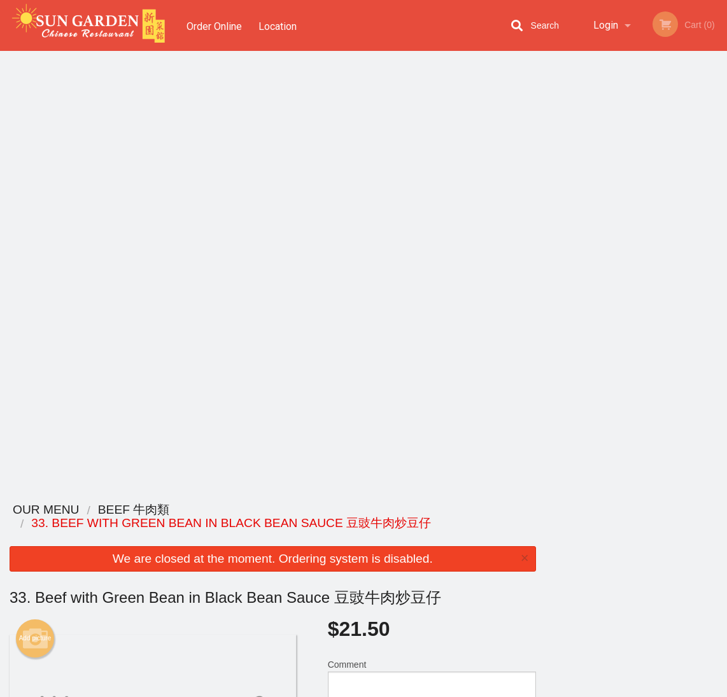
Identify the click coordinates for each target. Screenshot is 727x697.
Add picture (35, 199)
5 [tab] (664, 277)
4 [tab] (645, 277)
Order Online (214, 25)
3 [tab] (626, 277)
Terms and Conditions (465, 542)
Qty (359, 293)
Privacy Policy (451, 558)
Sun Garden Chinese (113, 510)
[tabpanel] (636, 179)
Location (279, 25)
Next (717, 187)
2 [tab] (607, 277)
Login (605, 25)
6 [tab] (683, 277)
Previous (555, 187)
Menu (330, 527)
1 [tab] (588, 277)
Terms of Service (384, 688)
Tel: (570, 558)
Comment (432, 242)
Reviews (441, 527)
